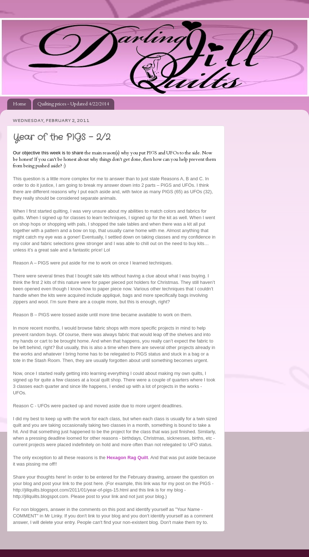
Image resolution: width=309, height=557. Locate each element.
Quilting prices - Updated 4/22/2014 (73, 104)
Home (19, 104)
